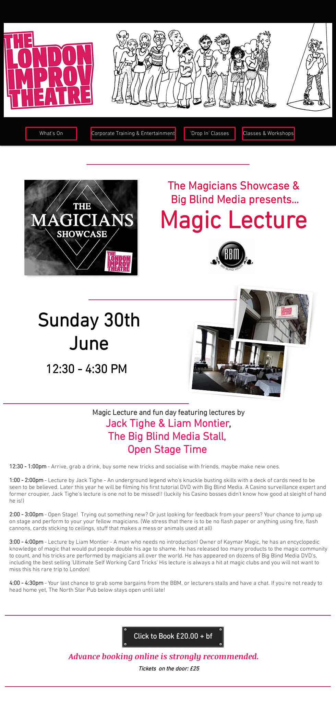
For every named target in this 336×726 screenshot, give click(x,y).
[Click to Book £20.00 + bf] (173, 637)
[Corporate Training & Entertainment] (133, 133)
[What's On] (51, 133)
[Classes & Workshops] (268, 133)
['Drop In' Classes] (210, 133)
